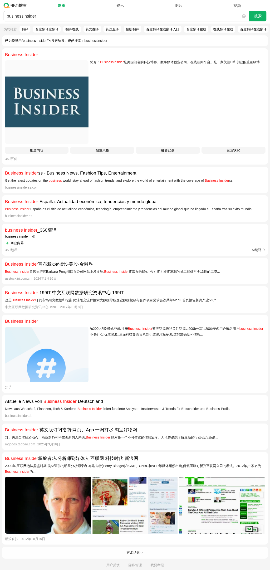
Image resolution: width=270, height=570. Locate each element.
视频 (237, 6)
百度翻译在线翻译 (253, 29)
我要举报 (157, 565)
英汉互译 (112, 29)
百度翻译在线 (196, 29)
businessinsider (96, 41)
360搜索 (16, 5)
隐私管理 (135, 565)
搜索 (258, 16)
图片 (178, 6)
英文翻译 (92, 29)
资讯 (120, 6)
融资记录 (167, 150)
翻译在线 (72, 29)
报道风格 (102, 150)
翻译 (25, 29)
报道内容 (36, 150)
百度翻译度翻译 (47, 29)
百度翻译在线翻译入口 (162, 29)
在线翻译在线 (223, 29)
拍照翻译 (132, 29)
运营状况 (233, 150)
